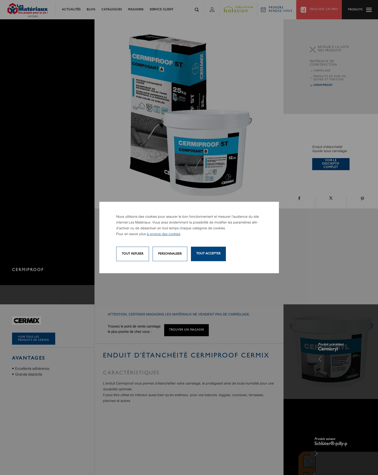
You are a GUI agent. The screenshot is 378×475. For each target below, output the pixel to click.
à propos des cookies (163, 234)
